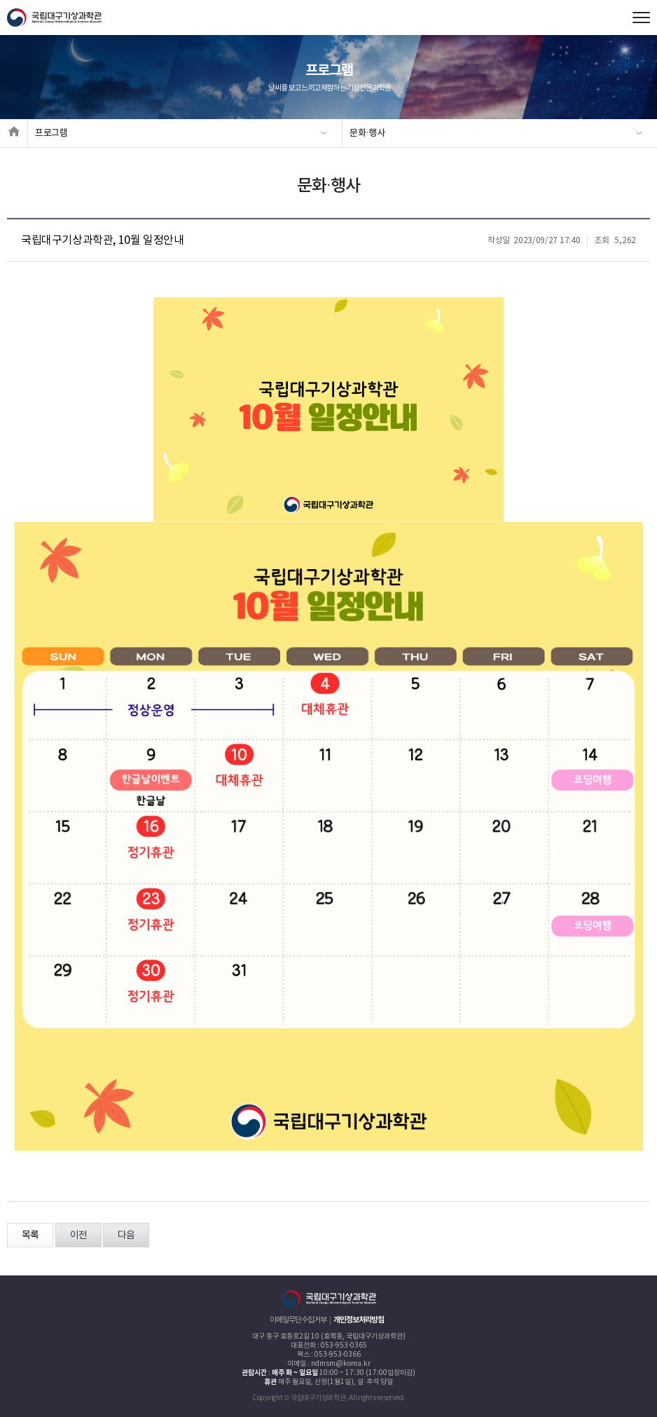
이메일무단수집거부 (298, 1319)
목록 (30, 1235)
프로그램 (51, 133)
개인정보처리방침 (358, 1319)
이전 (78, 1235)
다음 (126, 1235)
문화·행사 (367, 133)
